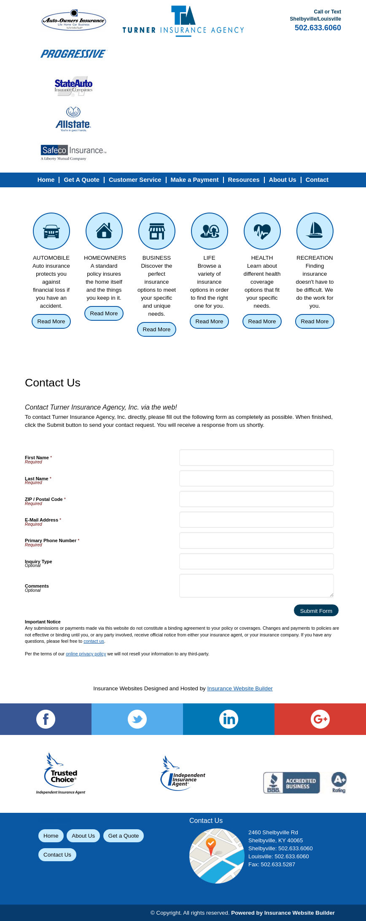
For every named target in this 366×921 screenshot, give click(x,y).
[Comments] (256, 586)
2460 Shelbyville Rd (273, 832)
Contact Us (57, 855)
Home (51, 836)
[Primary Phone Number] (256, 540)
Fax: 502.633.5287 (271, 864)
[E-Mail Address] (256, 519)
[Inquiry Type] (256, 561)
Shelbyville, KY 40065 (275, 840)
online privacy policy (86, 653)
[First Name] (256, 457)
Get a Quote (123, 836)
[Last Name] (256, 478)
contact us (93, 641)
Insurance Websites (118, 688)
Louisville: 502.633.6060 (278, 856)
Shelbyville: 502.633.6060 (280, 848)
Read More (51, 321)
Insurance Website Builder (239, 688)
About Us (83, 836)
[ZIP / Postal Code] (256, 499)
